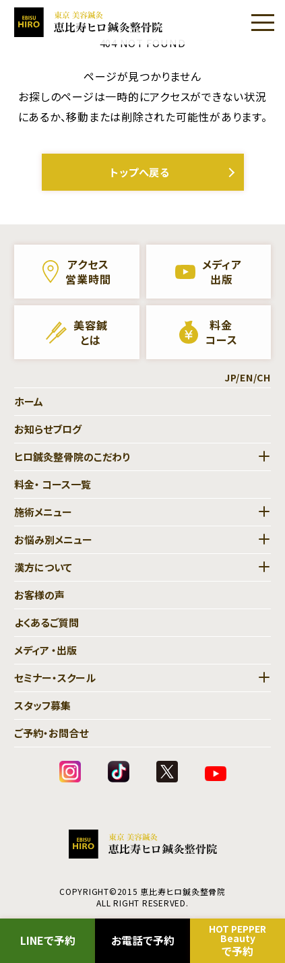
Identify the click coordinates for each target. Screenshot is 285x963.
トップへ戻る (140, 171)
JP (230, 377)
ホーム (28, 401)
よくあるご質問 (46, 622)
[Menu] (263, 22)
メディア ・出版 (45, 650)
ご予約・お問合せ (51, 733)
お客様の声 (39, 595)
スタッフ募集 (42, 705)
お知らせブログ (48, 429)
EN (246, 377)
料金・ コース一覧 (52, 484)
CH (264, 377)
